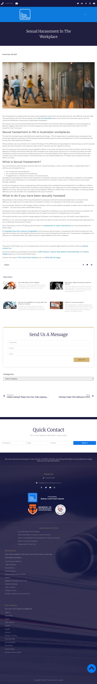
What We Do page (52, 257)
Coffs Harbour (43, 252)
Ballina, (64, 252)
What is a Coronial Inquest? (74, 302)
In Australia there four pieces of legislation (20, 231)
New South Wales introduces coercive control (78, 283)
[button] (85, 14)
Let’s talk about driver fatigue (28, 282)
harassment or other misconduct (57, 226)
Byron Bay (56, 252)
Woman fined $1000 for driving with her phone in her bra (32, 303)
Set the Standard (45, 118)
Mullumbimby (73, 252)
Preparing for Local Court (27, 544)
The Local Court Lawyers (28, 257)
